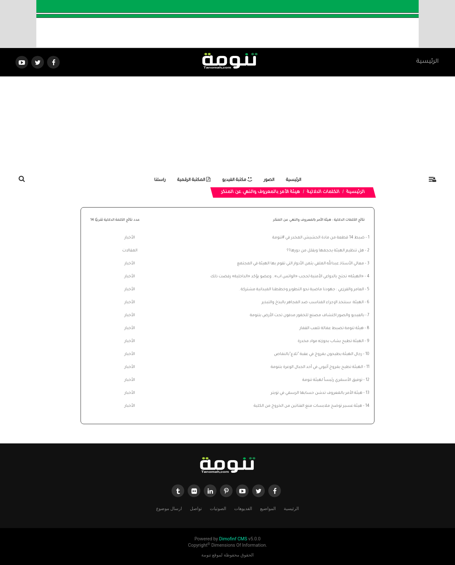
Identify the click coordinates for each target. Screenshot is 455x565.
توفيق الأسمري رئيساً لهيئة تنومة (332, 380)
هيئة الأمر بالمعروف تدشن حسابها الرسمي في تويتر (316, 393)
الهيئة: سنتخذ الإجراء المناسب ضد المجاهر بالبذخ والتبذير (313, 302)
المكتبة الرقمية (193, 180)
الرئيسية (427, 62)
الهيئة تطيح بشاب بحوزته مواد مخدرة (331, 341)
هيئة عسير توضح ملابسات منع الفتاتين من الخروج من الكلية (308, 406)
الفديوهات (243, 508)
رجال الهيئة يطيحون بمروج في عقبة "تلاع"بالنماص (318, 354)
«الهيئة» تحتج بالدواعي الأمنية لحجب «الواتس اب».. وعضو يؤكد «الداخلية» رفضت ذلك (287, 276)
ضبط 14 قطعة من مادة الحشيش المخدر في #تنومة (318, 238)
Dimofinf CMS (233, 539)
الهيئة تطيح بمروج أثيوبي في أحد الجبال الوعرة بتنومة (317, 367)
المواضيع (268, 508)
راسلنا (160, 180)
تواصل (196, 508)
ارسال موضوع (169, 508)
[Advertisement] (227, 124)
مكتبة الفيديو (237, 180)
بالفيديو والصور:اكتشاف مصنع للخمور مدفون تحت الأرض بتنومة (307, 315)
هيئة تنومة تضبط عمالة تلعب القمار (332, 328)
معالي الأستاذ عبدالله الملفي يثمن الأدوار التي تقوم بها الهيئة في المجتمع (300, 263)
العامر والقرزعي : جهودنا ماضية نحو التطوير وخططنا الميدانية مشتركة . (301, 289)
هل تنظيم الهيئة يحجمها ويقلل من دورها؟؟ (325, 251)
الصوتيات (218, 508)
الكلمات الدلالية (323, 192)
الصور (269, 180)
